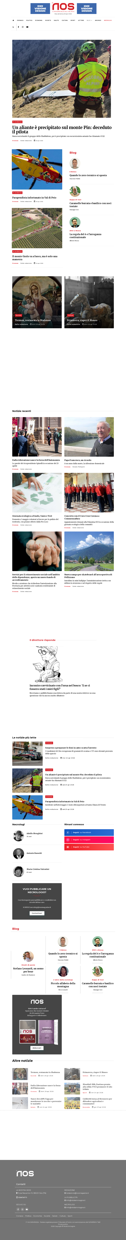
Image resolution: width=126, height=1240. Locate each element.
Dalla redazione (26, 140)
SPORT (73, 20)
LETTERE (81, 20)
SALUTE (56, 20)
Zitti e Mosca (75, 231)
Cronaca (15, 140)
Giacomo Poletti (75, 179)
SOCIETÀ (48, 20)
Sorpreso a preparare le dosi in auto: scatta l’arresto (70, 748)
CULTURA (65, 20)
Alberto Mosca (74, 240)
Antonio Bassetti (34, 853)
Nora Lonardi (63, 990)
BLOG (89, 20)
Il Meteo (73, 172)
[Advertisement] (37, 352)
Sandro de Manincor (28, 975)
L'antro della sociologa (63, 980)
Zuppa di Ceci (75, 200)
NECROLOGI (108, 20)
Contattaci (37, 913)
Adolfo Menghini (35, 833)
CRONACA (20, 20)
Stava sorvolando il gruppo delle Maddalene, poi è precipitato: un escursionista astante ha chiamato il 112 (58, 136)
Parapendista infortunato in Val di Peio (34, 197)
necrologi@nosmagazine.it (40, 907)
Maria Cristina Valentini (38, 869)
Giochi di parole (28, 965)
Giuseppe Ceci (74, 209)
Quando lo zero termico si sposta (88, 175)
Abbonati (37, 1048)
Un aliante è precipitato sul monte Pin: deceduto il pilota (62, 130)
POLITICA (29, 20)
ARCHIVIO (98, 20)
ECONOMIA (38, 20)
